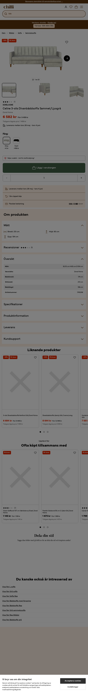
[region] (44, 685)
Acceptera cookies (73, 681)
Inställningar (72, 687)
